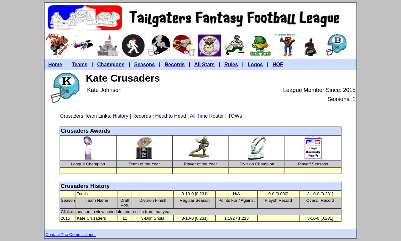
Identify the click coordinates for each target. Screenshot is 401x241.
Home (55, 64)
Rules (231, 64)
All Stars (204, 64)
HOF (278, 64)
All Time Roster (207, 116)
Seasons (144, 64)
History (120, 116)
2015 (65, 218)
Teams (80, 64)
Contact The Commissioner (70, 234)
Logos (255, 64)
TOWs (235, 116)
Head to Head (170, 116)
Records (174, 64)
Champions (110, 64)
